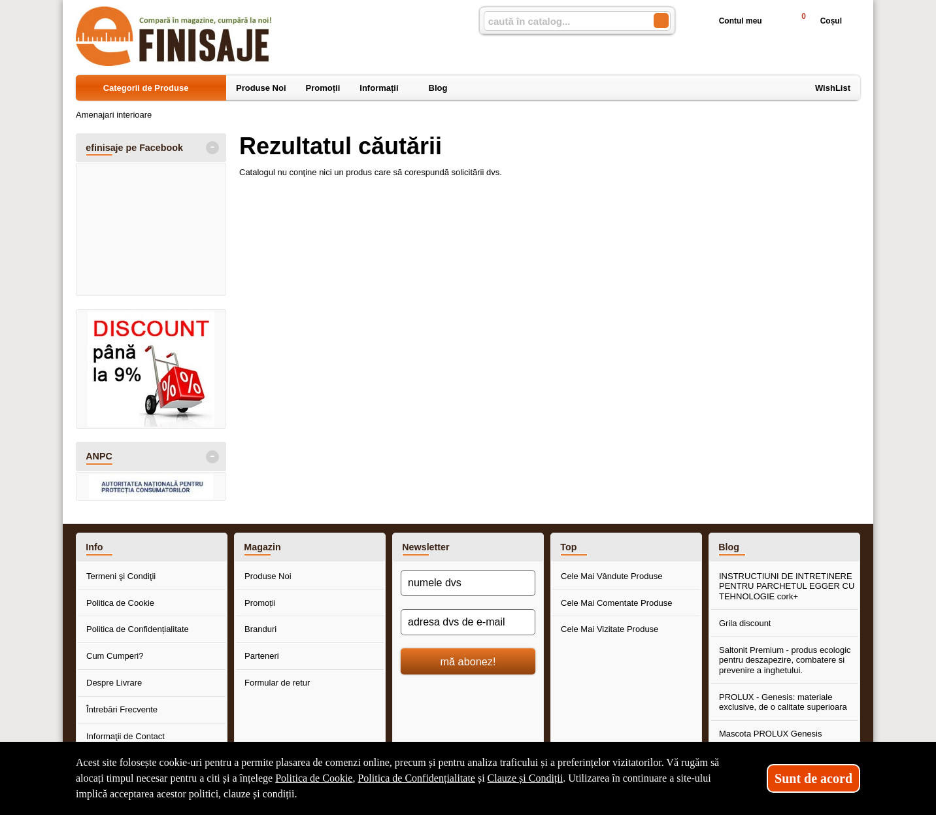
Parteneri (261, 656)
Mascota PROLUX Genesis (770, 734)
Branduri (260, 629)
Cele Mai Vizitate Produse (609, 629)
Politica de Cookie (120, 603)
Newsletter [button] (425, 547)
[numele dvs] (468, 583)
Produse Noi (268, 576)
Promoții (260, 603)
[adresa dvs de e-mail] (468, 622)
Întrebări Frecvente (122, 709)
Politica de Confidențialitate (137, 629)
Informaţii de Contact (125, 736)
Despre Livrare (114, 683)
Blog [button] (728, 547)
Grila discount (745, 623)
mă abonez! (468, 661)
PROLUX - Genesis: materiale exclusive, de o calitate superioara (783, 702)
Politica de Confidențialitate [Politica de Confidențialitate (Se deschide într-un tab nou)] (416, 778)
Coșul (816, 20)
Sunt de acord (813, 778)
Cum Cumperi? (114, 656)
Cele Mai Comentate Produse (617, 603)
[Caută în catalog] (661, 20)
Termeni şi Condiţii (121, 576)
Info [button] (94, 547)
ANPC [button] (99, 456)
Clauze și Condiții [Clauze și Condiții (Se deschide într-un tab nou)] (525, 778)
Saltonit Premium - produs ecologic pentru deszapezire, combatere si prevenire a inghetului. (785, 660)
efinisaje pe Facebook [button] (134, 147)
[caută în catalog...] (563, 21)
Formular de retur (277, 683)
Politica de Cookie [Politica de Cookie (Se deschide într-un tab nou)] (313, 778)
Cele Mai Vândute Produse (611, 576)
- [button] (212, 147)
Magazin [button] (262, 547)
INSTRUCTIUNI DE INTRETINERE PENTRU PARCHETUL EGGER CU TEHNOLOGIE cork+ (786, 586)
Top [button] (568, 547)
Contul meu (730, 20)
